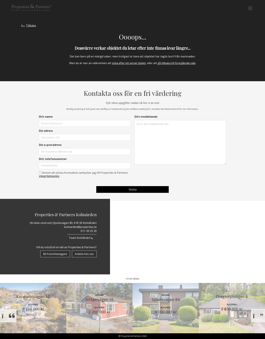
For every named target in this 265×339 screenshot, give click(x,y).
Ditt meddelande (146, 116)
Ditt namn (46, 116)
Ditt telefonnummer (53, 159)
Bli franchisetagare (55, 254)
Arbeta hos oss (84, 254)
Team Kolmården (82, 238)
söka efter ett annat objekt (129, 63)
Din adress (46, 131)
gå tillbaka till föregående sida (176, 63)
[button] (250, 8)
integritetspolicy (49, 176)
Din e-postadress (50, 145)
